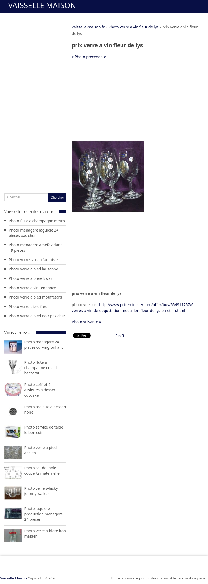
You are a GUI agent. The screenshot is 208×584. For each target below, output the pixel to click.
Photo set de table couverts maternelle (42, 470)
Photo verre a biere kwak (31, 278)
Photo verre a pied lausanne (33, 268)
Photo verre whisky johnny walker (41, 491)
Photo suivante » (86, 321)
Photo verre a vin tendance (32, 287)
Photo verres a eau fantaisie (33, 259)
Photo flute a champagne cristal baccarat (40, 367)
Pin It (119, 335)
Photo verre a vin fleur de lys (133, 26)
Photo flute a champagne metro (37, 220)
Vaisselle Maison (42, 5)
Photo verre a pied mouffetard (35, 297)
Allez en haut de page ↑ (189, 578)
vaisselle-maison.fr (88, 26)
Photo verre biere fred (28, 306)
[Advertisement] (137, 102)
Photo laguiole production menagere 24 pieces (43, 514)
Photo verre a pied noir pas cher (37, 315)
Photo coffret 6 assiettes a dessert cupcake (40, 390)
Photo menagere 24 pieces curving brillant (43, 344)
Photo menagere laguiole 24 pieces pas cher (34, 233)
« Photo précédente (89, 56)
